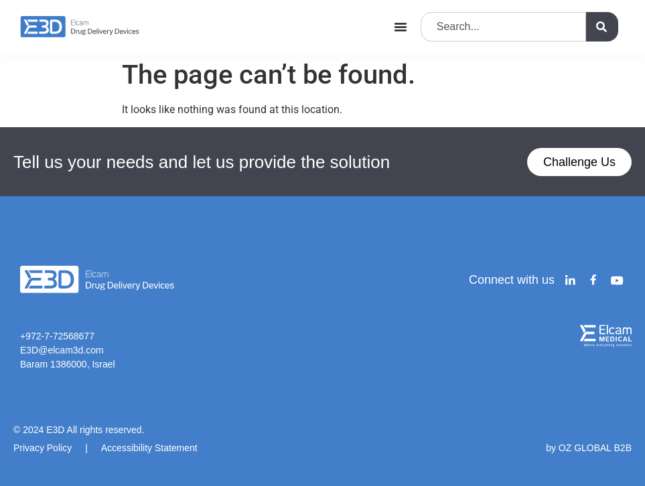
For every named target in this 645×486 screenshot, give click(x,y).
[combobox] (503, 27)
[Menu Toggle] (400, 26)
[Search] (602, 27)
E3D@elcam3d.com (62, 350)
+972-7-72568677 (57, 336)
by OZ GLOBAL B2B (589, 447)
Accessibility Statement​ (149, 447)
